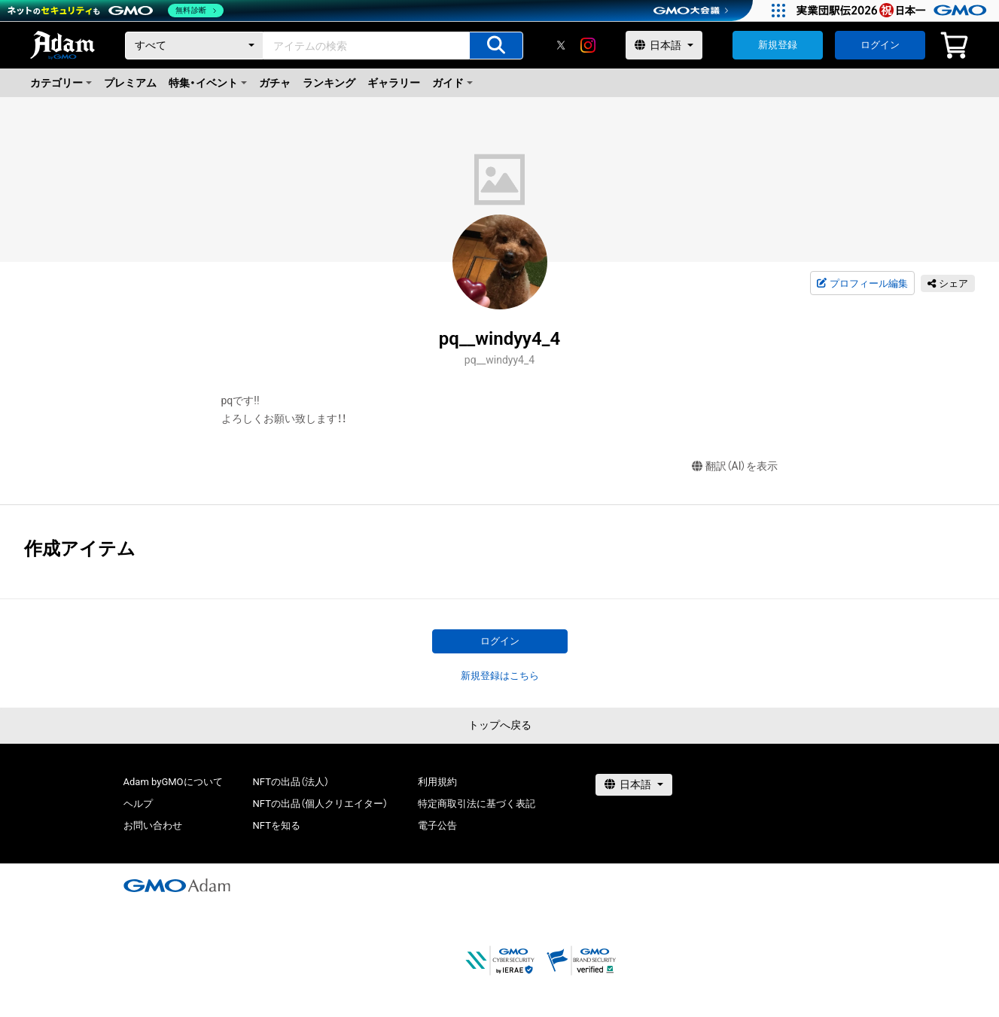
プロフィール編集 (862, 283)
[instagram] (587, 45)
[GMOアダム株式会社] (176, 885)
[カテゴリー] (194, 45)
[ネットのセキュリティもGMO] (115, 10)
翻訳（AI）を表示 (735, 466)
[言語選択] (664, 45)
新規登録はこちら (500, 675)
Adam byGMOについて (173, 781)
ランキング (329, 83)
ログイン (880, 44)
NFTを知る (276, 825)
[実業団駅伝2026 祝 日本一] (894, 10)
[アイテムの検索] (496, 45)
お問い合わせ (152, 825)
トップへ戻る (499, 725)
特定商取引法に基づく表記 (476, 803)
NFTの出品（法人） (291, 781)
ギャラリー (393, 83)
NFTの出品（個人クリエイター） (320, 803)
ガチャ (275, 83)
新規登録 (777, 44)
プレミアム (130, 83)
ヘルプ (138, 803)
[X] (560, 45)
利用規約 (437, 781)
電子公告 (437, 825)
